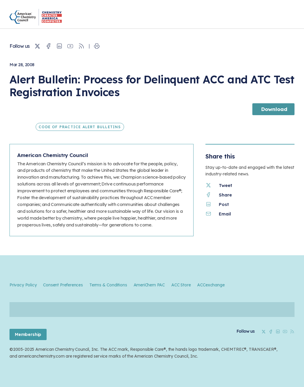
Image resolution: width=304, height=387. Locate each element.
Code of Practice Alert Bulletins (80, 127)
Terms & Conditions (108, 285)
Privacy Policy (23, 285)
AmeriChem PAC (149, 285)
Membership (28, 334)
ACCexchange (210, 285)
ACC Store (181, 285)
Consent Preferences (63, 285)
